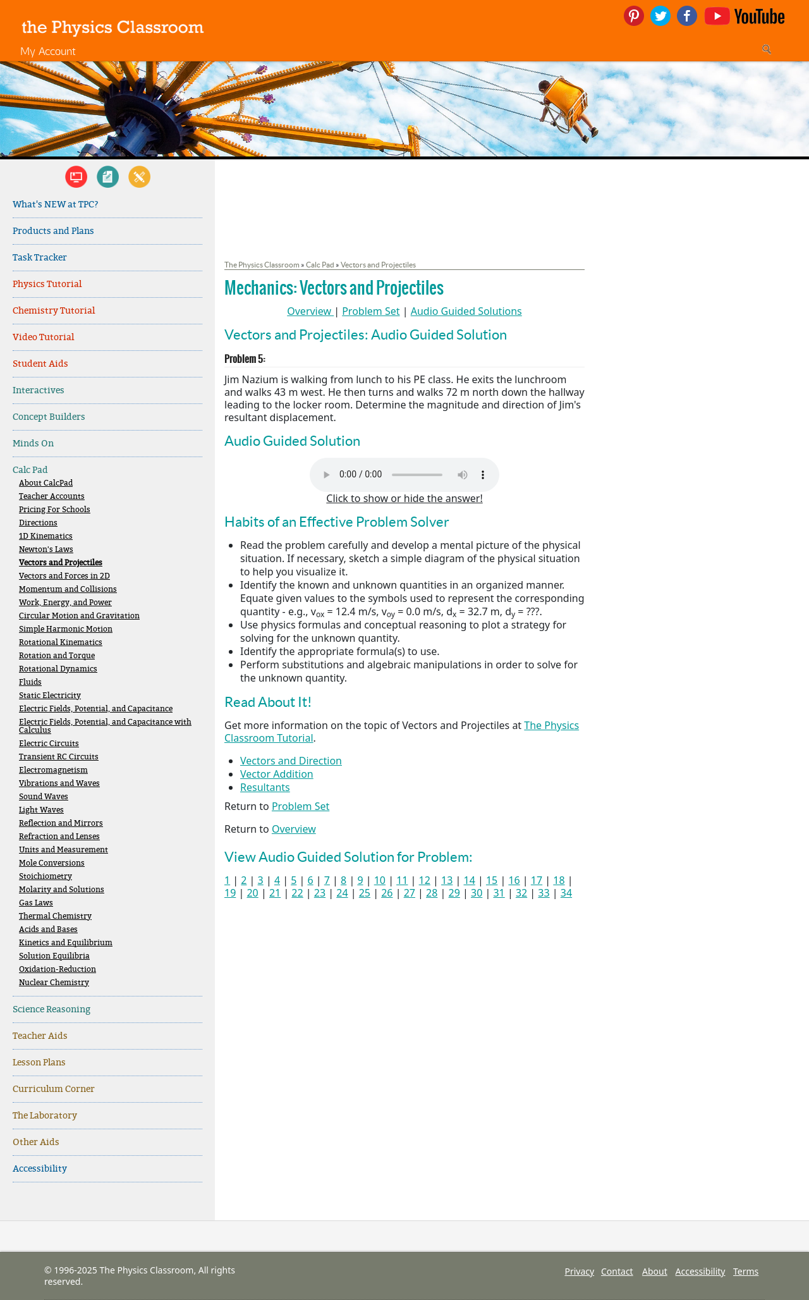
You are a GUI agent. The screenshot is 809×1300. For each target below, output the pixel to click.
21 (275, 893)
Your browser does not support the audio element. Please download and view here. (404, 475)
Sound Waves (43, 797)
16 (514, 880)
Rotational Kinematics (60, 643)
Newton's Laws (46, 550)
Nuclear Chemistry (54, 983)
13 (447, 880)
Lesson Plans (39, 1062)
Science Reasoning (51, 1009)
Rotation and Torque (57, 656)
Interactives (38, 390)
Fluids (30, 682)
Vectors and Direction (291, 761)
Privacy (579, 1271)
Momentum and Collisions (68, 590)
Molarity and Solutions (61, 890)
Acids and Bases (48, 930)
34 (566, 893)
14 (469, 880)
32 (521, 893)
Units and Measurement (63, 850)
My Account (48, 51)
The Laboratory (45, 1115)
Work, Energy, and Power (65, 603)
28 (431, 893)
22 (297, 893)
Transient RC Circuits (59, 757)
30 (476, 893)
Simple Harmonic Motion (66, 629)
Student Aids (40, 364)
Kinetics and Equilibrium (66, 943)
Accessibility (40, 1168)
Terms (745, 1271)
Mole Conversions (52, 863)
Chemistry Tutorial (54, 310)
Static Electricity (50, 696)
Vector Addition (276, 774)
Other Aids (36, 1142)
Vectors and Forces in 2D (64, 576)
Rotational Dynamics (58, 669)
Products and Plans (53, 231)
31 (498, 893)
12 (424, 880)
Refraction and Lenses (59, 837)
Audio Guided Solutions (466, 311)
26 (386, 893)
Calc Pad (30, 470)
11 (402, 880)
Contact (617, 1271)
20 (252, 893)
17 (536, 880)
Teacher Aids (40, 1036)
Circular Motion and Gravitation (79, 616)
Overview (309, 311)
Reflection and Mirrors (61, 823)
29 (454, 893)
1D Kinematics (46, 536)
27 (409, 893)
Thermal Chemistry (55, 916)
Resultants (265, 787)
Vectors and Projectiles (60, 563)
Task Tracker (40, 257)
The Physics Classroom (262, 265)
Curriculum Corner (54, 1089)
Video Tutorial (43, 337)
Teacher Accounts (52, 497)
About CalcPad (46, 483)
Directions (38, 523)
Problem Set (370, 311)
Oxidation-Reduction (57, 970)
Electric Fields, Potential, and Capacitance (96, 709)
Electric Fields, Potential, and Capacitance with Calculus (105, 726)
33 (543, 893)
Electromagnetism (53, 770)
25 (364, 893)
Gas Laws (36, 903)
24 (342, 893)
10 (380, 880)
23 (319, 893)
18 (558, 880)
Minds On (33, 443)
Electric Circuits (49, 744)
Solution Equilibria (54, 956)
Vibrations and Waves (59, 784)
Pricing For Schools (54, 510)
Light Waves (41, 810)
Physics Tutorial (47, 284)
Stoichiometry (45, 877)
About (654, 1271)
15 (491, 880)
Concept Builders (49, 417)
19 (230, 893)
